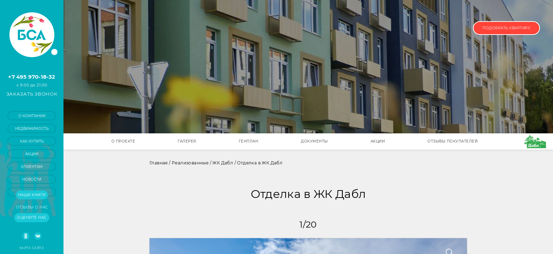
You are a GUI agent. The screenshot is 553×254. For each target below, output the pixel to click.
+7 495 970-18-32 (31, 76)
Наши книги (32, 195)
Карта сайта (31, 248)
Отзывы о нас (32, 207)
